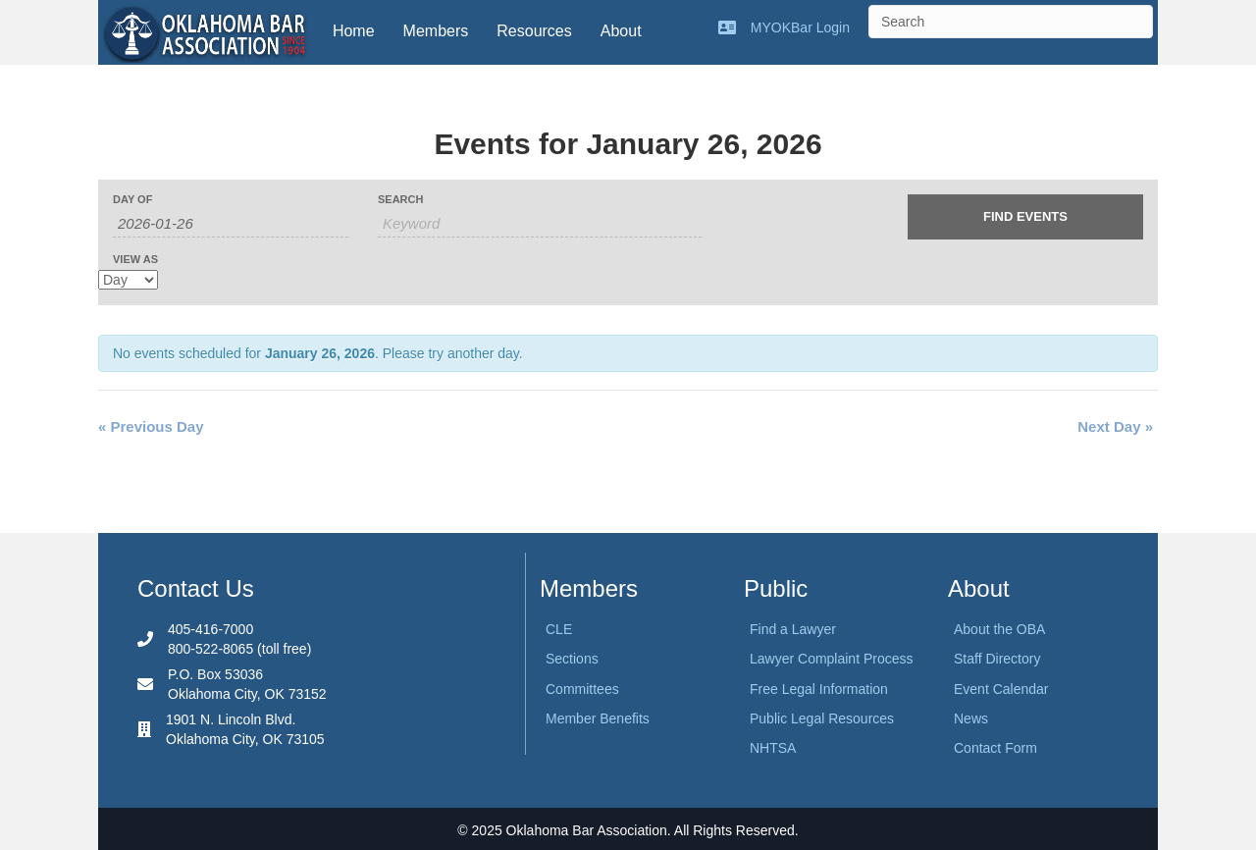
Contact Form (995, 748)
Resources (534, 31)
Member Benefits (598, 718)
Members (436, 31)
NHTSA (773, 748)
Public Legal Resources (822, 718)
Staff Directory (997, 658)
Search (400, 199)
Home (354, 31)
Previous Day (151, 426)
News (971, 718)
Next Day (1115, 426)
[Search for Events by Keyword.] (540, 224)
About (621, 31)
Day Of (132, 199)
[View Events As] (128, 280)
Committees (582, 689)
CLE (559, 629)
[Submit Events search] (1025, 216)
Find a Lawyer (793, 629)
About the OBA (999, 629)
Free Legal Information (819, 689)
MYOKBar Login (800, 27)
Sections (572, 658)
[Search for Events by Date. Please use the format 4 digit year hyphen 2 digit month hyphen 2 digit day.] (230, 224)
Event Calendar (1001, 689)
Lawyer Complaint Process (832, 658)
